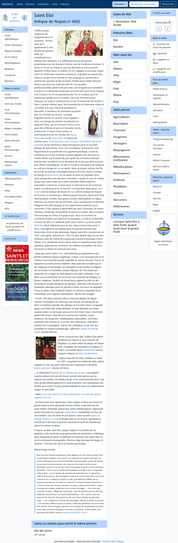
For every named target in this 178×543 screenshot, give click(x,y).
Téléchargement (13, 178)
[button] (158, 29)
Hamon (157, 154)
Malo (155, 204)
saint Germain (56, 141)
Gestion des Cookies (113, 541)
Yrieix (60, 253)
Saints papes (11, 134)
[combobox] (144, 4)
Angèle (156, 210)
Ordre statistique (13, 45)
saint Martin (85, 141)
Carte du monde (13, 103)
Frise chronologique (12, 111)
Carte (54, 4)
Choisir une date (161, 13)
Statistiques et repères (160, 96)
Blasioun (157, 186)
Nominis (7, 4)
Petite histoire (160, 88)
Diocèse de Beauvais (86, 353)
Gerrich (157, 198)
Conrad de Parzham (158, 146)
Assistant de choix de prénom (162, 46)
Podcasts (64, 4)
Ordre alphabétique (11, 37)
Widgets (9, 202)
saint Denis (57, 138)
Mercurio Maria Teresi (161, 168)
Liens (155, 116)
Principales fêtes (13, 196)
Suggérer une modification (162, 70)
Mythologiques (12, 62)
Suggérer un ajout (161, 61)
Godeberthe (89, 350)
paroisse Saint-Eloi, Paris (75, 512)
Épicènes (9, 80)
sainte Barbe (71, 412)
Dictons (8, 155)
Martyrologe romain (11, 163)
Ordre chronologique (12, 121)
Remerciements (161, 104)
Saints (20, 4)
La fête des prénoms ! (14, 17)
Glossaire (158, 110)
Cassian (157, 192)
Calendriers (43, 4)
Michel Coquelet (161, 160)
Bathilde (38, 225)
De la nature (11, 56)
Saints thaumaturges (12, 148)
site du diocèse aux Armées (72, 372)
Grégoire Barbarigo (163, 139)
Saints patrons (12, 140)
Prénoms (30, 4)
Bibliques (9, 68)
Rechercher (168, 4)
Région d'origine (13, 50)
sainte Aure (52, 174)
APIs (7, 208)
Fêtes (7, 190)
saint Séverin (71, 141)
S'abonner (160, 53)
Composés (10, 75)
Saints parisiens (42, 368)
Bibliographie (160, 122)
